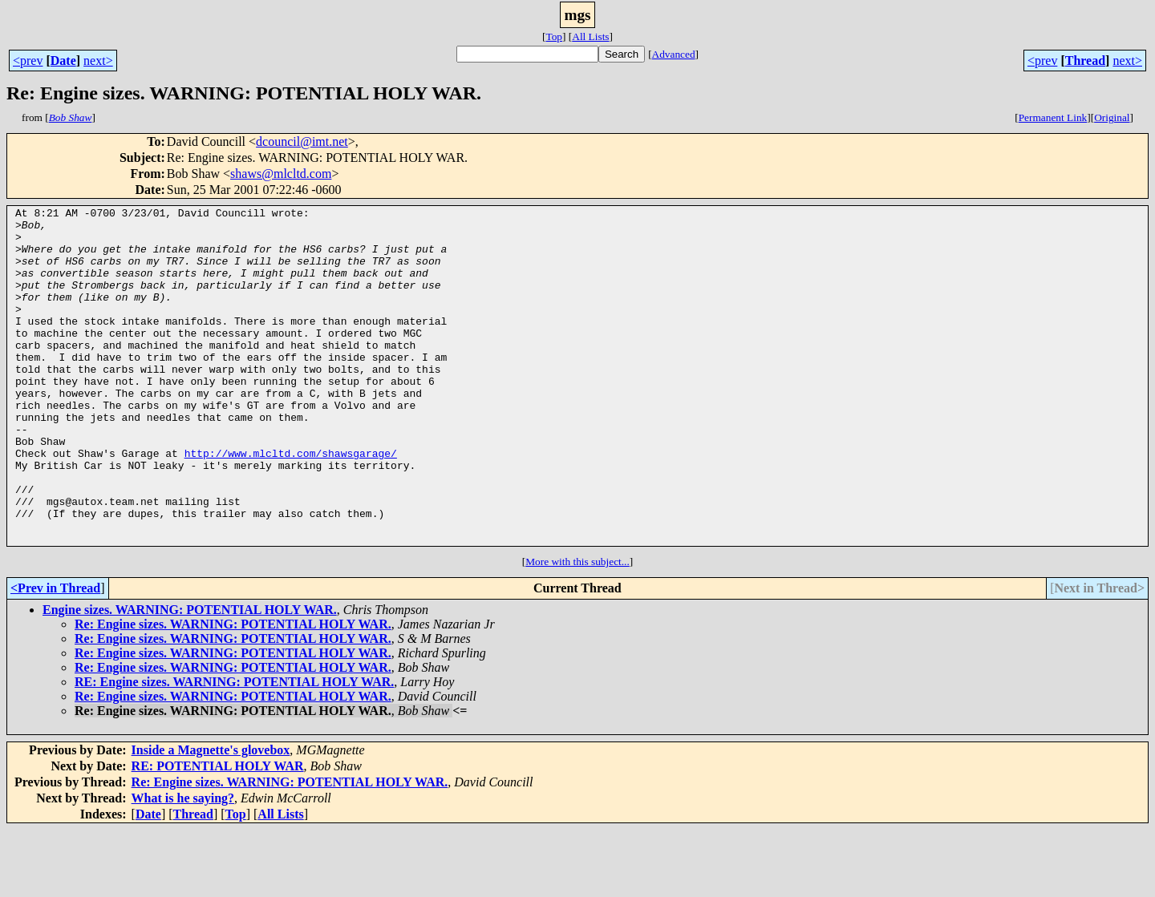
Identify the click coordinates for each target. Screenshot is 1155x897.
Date (63, 60)
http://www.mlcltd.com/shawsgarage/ (290, 503)
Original (1111, 117)
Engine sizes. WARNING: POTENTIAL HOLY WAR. (190, 677)
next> (98, 60)
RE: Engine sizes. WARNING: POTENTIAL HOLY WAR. (234, 749)
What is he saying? (183, 865)
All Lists (590, 36)
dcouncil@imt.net (302, 141)
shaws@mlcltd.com (280, 173)
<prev (28, 60)
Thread (1085, 60)
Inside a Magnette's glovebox (211, 817)
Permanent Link (1053, 117)
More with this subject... (577, 629)
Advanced (673, 54)
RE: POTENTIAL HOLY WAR (218, 833)
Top (553, 36)
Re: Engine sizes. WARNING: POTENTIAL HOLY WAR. (233, 691)
